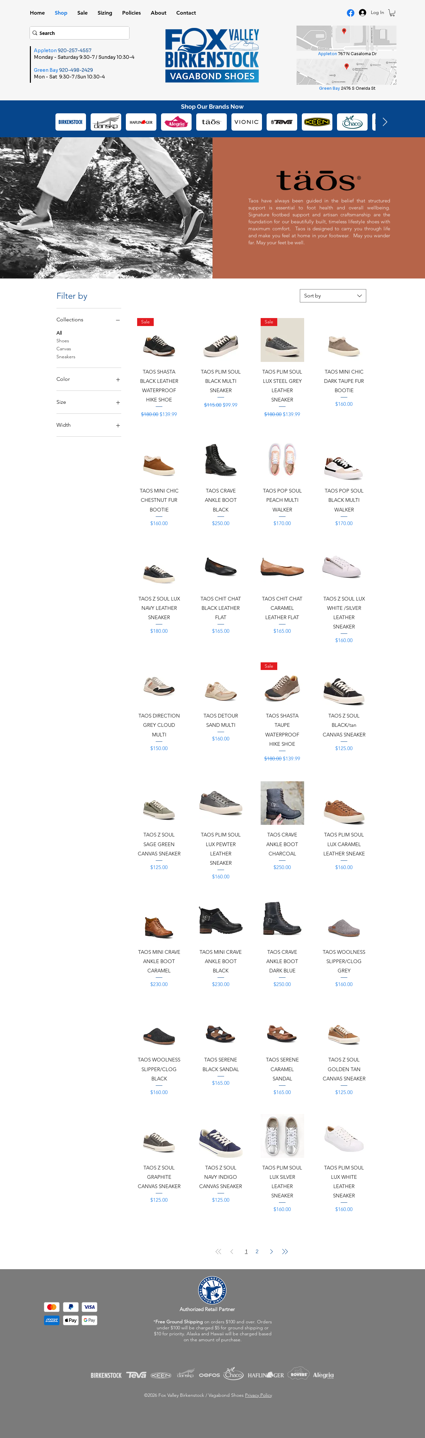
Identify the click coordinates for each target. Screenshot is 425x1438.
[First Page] (218, 1251)
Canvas (63, 348)
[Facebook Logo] (351, 13)
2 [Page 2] (257, 1251)
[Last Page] (285, 1251)
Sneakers (65, 356)
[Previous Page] (232, 1251)
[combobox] (333, 295)
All (59, 332)
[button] (392, 12)
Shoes (62, 340)
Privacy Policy (258, 1395)
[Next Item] (384, 122)
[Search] (77, 33)
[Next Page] (272, 1251)
